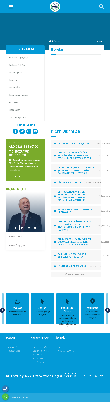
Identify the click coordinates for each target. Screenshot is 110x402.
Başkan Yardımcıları (41, 351)
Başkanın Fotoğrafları (18, 65)
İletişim (16, 176)
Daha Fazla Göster (76, 274)
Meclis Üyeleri (15, 72)
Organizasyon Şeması (42, 347)
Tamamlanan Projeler (18, 95)
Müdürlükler (38, 354)
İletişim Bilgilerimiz (18, 117)
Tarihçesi (62, 347)
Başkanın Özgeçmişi (18, 57)
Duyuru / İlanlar (16, 87)
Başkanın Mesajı (14, 351)
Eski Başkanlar (39, 362)
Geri (99, 41)
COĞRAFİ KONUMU (66, 351)
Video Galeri (14, 110)
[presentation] (2, 310)
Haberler (13, 80)
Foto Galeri (14, 102)
